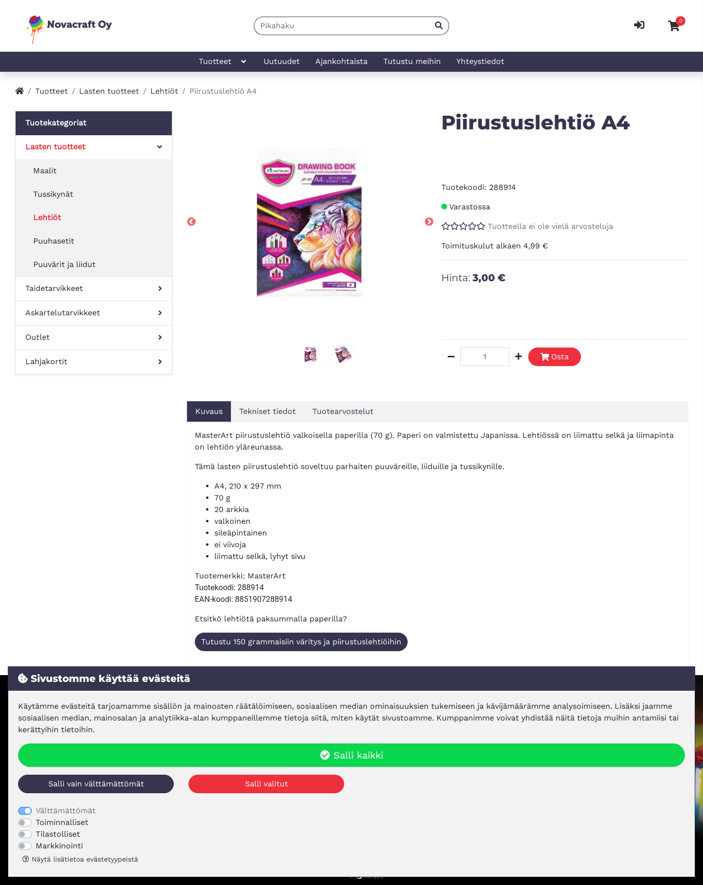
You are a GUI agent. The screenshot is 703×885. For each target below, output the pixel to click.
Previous (191, 222)
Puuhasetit (53, 241)
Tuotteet (223, 62)
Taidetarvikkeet (54, 288)
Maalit (45, 170)
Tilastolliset (58, 834)
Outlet (37, 337)
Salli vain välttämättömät (96, 783)
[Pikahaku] (342, 26)
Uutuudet (282, 61)
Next (429, 222)
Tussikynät (53, 194)
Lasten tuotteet (109, 91)
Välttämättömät (66, 810)
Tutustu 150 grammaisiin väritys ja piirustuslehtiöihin (301, 641)
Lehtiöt (164, 91)
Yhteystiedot (480, 61)
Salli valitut (266, 783)
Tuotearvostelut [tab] (342, 411)
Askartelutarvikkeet (62, 312)
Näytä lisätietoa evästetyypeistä (80, 859)
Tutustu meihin (412, 61)
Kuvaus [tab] (209, 411)
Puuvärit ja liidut (64, 264)
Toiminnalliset (62, 822)
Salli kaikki (351, 755)
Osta (554, 356)
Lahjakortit (46, 361)
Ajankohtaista (341, 61)
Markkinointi (59, 845)
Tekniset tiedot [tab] (267, 411)
